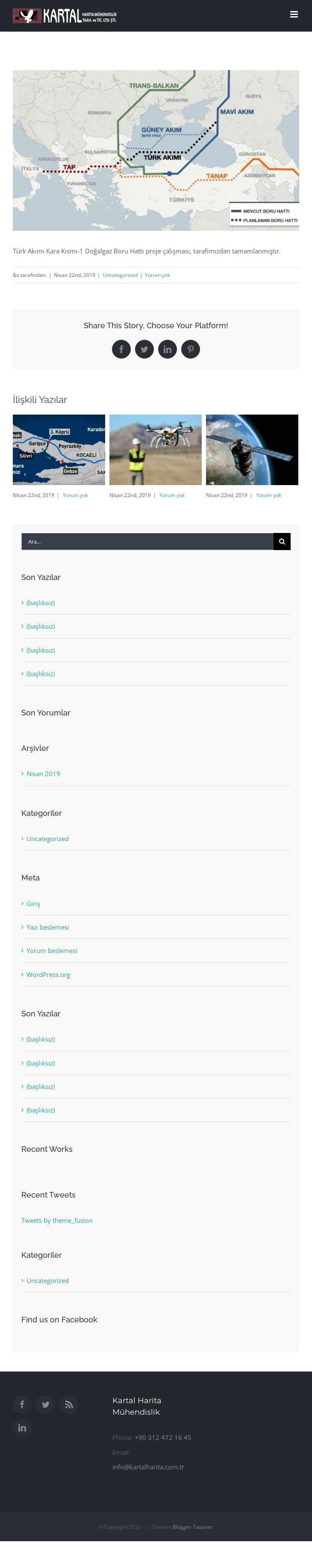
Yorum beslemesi (51, 950)
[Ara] (282, 541)
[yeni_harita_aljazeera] (156, 150)
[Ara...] (147, 541)
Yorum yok (157, 275)
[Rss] (69, 1404)
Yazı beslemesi (47, 927)
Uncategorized (120, 275)
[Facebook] (22, 1404)
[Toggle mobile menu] (294, 14)
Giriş (33, 903)
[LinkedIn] (22, 1427)
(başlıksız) (40, 602)
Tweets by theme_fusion (57, 1220)
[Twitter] (45, 1404)
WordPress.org (48, 974)
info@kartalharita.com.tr (148, 1467)
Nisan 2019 (43, 773)
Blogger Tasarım (192, 1527)
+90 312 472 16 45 (163, 1437)
